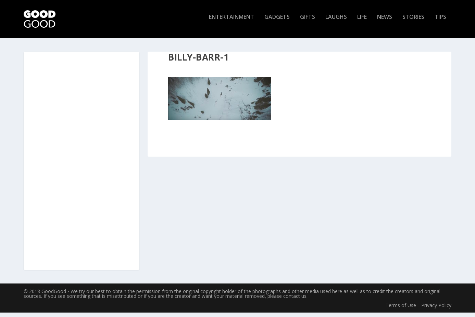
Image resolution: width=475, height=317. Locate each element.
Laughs (336, 21)
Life (362, 21)
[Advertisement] (81, 165)
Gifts (307, 21)
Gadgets (277, 21)
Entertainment (231, 21)
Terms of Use (401, 309)
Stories (413, 21)
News (384, 21)
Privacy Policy (436, 309)
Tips (440, 21)
